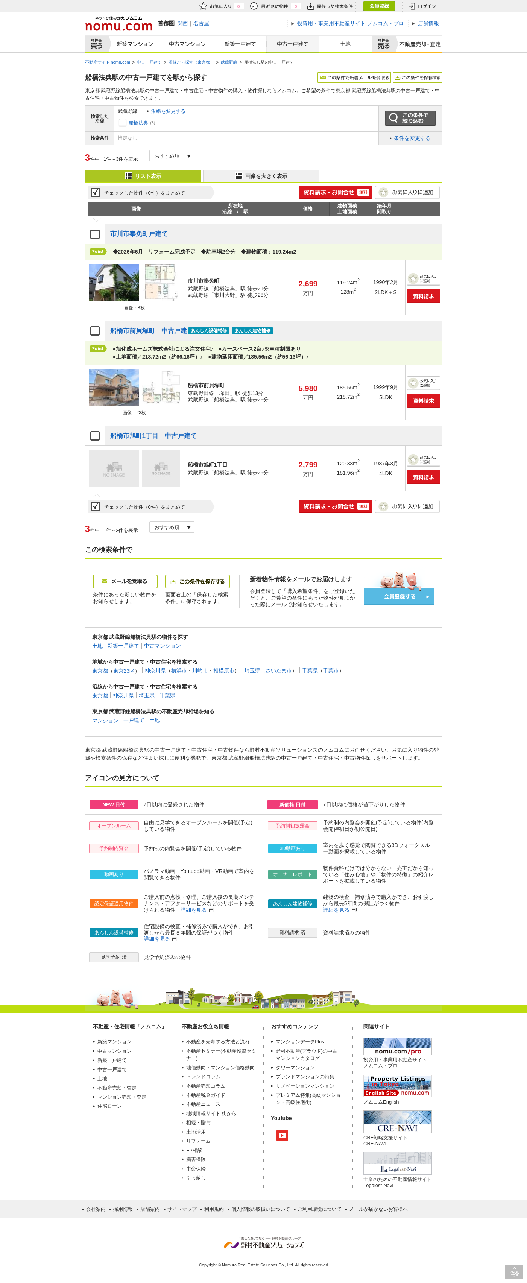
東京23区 (124, 670)
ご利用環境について (320, 1209)
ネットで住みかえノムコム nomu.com (118, 23)
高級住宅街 (298, 1102)
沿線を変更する (168, 111)
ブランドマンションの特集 (305, 1076)
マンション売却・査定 (121, 1097)
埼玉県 (252, 670)
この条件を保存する (417, 77)
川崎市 (200, 670)
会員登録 (378, 6)
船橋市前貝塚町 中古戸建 (148, 330)
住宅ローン (109, 1106)
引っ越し (196, 1178)
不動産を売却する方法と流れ (218, 1041)
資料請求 (423, 296)
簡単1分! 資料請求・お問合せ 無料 (335, 192)
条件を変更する (412, 138)
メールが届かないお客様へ (378, 1209)
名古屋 (201, 23)
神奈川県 (155, 670)
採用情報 (123, 1209)
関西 (183, 23)
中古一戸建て (292, 44)
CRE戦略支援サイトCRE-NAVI (385, 1140)
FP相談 (194, 1150)
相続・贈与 (198, 1122)
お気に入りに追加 (407, 192)
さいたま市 (279, 670)
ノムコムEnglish (381, 1102)
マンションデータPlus (300, 1041)
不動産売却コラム (205, 1086)
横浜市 (179, 670)
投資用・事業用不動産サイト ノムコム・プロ (395, 1063)
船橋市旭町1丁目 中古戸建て (153, 435)
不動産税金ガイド (205, 1095)
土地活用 (196, 1132)
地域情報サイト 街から (211, 1113)
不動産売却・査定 (117, 1088)
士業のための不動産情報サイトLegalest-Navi (397, 1182)
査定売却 (417, 44)
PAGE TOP (514, 1272)
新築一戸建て (240, 44)
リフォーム (198, 1141)
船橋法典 (138, 122)
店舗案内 (150, 1209)
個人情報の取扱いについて (260, 1209)
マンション (105, 720)
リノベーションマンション (305, 1086)
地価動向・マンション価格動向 (220, 1067)
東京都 (100, 670)
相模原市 (223, 670)
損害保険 (196, 1159)
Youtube (282, 1135)
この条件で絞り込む (410, 118)
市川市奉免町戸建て (139, 233)
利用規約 (214, 1209)
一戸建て (133, 720)
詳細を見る (194, 910)
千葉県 (310, 670)
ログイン (422, 6)
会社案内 (96, 1209)
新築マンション (133, 44)
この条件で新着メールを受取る (354, 77)
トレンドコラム (203, 1076)
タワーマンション (295, 1067)
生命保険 (196, 1169)
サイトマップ (182, 1209)
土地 (345, 44)
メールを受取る (125, 581)
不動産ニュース (203, 1104)
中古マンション (187, 44)
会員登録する (399, 596)
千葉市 (331, 670)
